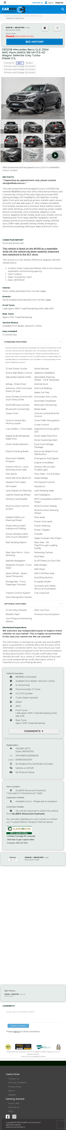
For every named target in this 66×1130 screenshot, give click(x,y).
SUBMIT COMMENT (18, 1026)
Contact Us (13, 1078)
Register (59, 3)
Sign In (49, 3)
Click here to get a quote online (20, 840)
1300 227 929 (22, 843)
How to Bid (13, 1103)
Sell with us (37, 3)
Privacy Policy (14, 1086)
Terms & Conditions (17, 1082)
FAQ (10, 1111)
